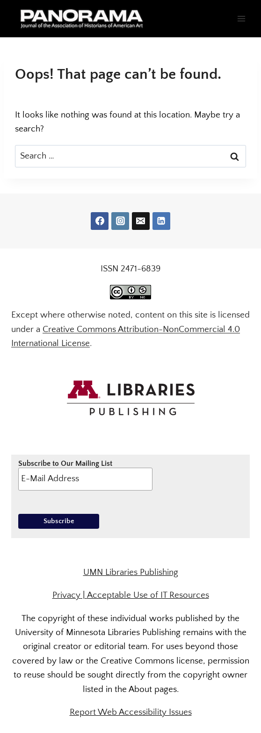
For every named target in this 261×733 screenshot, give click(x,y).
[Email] (141, 221)
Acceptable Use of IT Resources (148, 595)
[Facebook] (100, 221)
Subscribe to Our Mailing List (85, 474)
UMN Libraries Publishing (130, 572)
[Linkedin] (161, 221)
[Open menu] (241, 18)
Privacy (66, 595)
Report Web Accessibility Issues (131, 712)
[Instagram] (120, 221)
